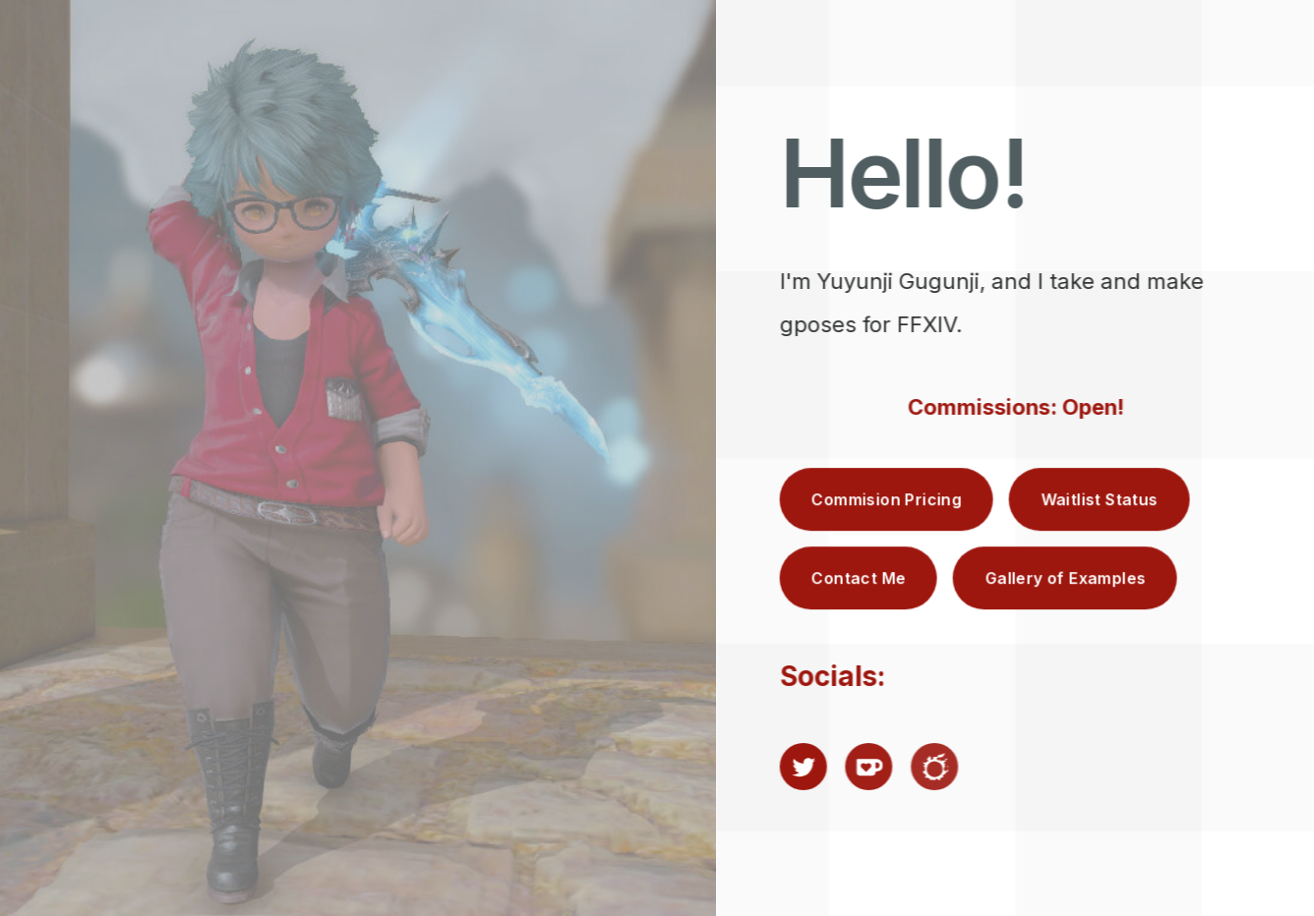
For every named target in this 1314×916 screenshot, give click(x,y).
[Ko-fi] (869, 766)
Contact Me (859, 578)
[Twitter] (804, 766)
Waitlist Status (1100, 499)
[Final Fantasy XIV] (936, 766)
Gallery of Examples (1066, 578)
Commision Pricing (887, 499)
